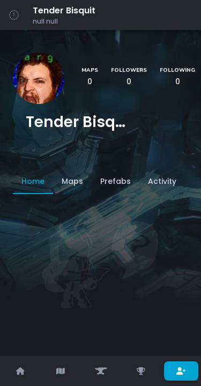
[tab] (33, 181)
